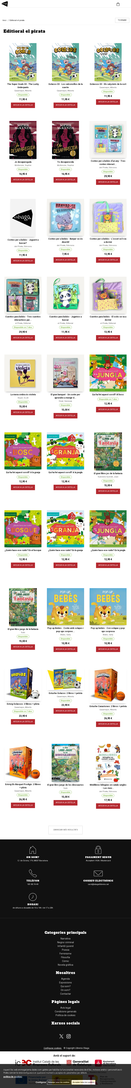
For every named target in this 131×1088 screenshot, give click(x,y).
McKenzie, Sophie (23, 165)
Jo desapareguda (22, 162)
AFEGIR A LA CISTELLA (23, 105)
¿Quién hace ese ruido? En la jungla (108, 550)
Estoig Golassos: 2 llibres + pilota (23, 704)
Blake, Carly (65, 635)
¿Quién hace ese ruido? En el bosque (23, 550)
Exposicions (65, 982)
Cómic (65, 961)
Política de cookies (65, 1015)
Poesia (65, 949)
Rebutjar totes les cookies (58, 1082)
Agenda (65, 978)
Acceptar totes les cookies (83, 1082)
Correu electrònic (98, 881)
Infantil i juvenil (66, 946)
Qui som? (66, 986)
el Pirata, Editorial (23, 323)
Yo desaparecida (65, 162)
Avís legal (65, 1007)
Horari (32, 904)
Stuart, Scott (23, 398)
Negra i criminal (65, 942)
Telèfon (32, 881)
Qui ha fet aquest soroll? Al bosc (108, 394)
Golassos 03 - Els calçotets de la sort (108, 84)
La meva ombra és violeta (23, 394)
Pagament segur (98, 857)
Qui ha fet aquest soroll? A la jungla (65, 472)
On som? (32, 857)
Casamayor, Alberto (23, 91)
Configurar (41, 1082)
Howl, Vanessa (65, 401)
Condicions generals (65, 1011)
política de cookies (12, 1077)
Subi (23, 632)
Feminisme (65, 953)
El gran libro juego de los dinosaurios (65, 785)
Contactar (65, 993)
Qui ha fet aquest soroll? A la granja (23, 472)
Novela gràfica (65, 964)
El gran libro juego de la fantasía (23, 629)
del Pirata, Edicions (108, 167)
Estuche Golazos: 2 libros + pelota (65, 693)
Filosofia (65, 957)
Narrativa (65, 938)
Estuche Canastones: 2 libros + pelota (108, 706)
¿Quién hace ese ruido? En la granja (65, 550)
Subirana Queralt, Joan (108, 477)
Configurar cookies (53, 1048)
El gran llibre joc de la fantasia (108, 473)
